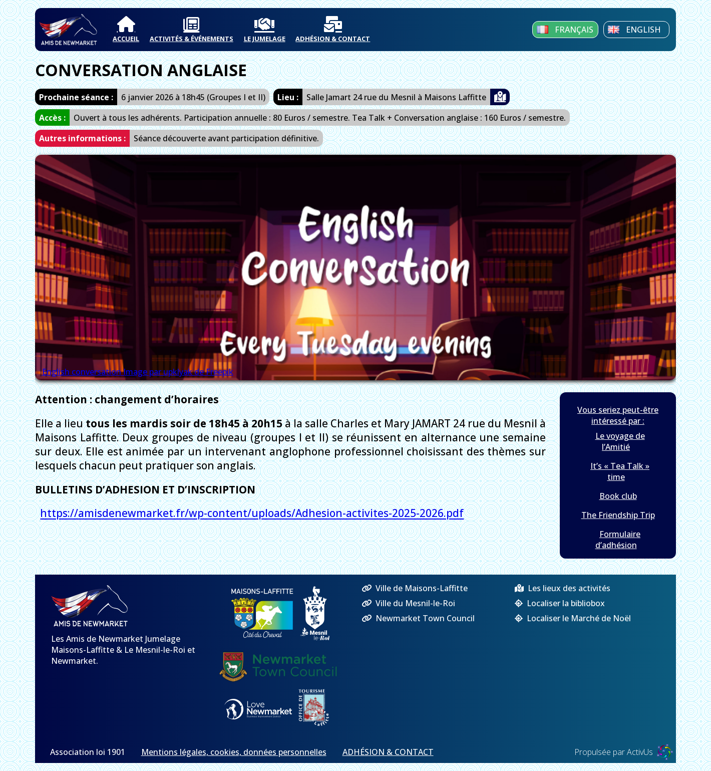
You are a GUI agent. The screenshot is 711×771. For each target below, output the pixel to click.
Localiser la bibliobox (560, 603)
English (634, 29)
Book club (618, 495)
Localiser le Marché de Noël (573, 618)
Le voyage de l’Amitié (620, 441)
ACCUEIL (126, 29)
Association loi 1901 (87, 751)
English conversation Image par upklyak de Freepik (137, 371)
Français (565, 29)
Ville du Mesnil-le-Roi (408, 603)
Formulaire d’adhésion (618, 540)
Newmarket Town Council (418, 618)
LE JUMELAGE (264, 29)
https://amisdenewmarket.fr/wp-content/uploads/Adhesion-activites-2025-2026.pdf (252, 513)
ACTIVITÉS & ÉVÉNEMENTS (191, 29)
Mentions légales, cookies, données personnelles (233, 751)
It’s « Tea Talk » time (619, 471)
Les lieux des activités (562, 588)
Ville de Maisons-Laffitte (415, 588)
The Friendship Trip (618, 515)
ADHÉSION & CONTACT (332, 29)
